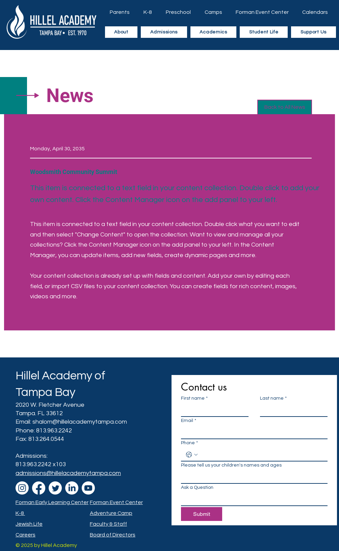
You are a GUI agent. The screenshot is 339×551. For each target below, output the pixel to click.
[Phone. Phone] (261, 455)
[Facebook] (38, 488)
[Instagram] (22, 488)
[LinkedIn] (71, 488)
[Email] (252, 432)
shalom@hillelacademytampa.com (79, 422)
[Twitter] (55, 488)
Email (188, 421)
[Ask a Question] (252, 499)
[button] (316, 12)
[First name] (212, 410)
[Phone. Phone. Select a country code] (192, 455)
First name (194, 398)
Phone (189, 443)
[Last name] (291, 410)
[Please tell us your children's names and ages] (252, 477)
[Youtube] (88, 488)
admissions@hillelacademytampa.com (68, 473)
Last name (273, 398)
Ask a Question (197, 487)
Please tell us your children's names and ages (231, 465)
